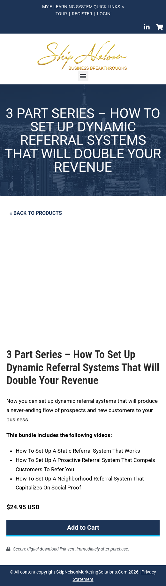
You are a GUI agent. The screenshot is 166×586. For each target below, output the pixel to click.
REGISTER (82, 13)
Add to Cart (83, 527)
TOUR (61, 13)
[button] (83, 76)
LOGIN (103, 13)
